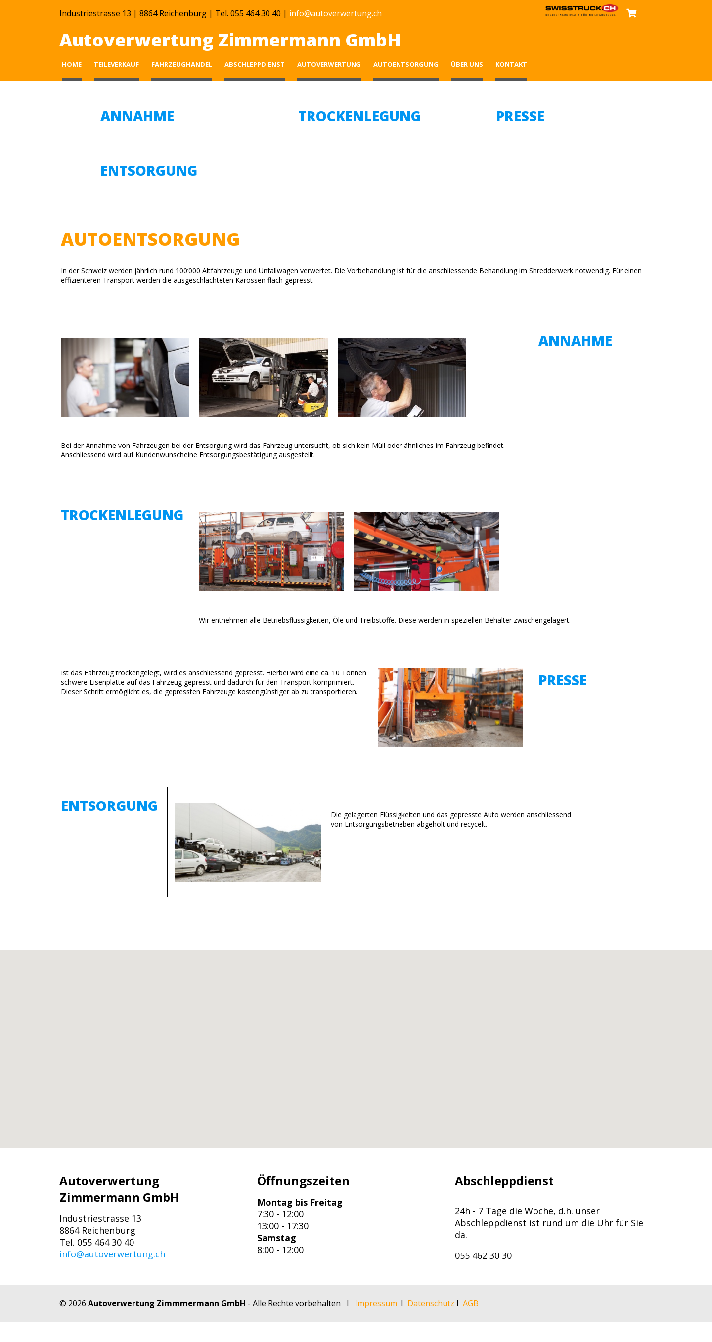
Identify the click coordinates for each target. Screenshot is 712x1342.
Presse (520, 115)
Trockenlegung (359, 115)
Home (72, 64)
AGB (471, 1303)
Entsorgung (148, 170)
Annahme (137, 115)
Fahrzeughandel (181, 64)
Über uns (467, 64)
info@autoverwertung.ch (335, 13)
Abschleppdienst (254, 64)
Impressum (376, 1303)
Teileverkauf (116, 64)
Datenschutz (430, 1303)
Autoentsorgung (406, 64)
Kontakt (511, 64)
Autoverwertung (329, 64)
